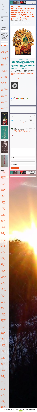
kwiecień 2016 (3, 312)
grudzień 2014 (3, 331)
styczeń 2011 (3, 387)
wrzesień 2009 (3, 406)
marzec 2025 (3, 184)
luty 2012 (2, 371)
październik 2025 (3, 176)
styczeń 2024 (3, 201)
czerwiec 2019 (3, 266)
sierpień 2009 (3, 407)
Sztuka (2, 18)
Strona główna (3, 6)
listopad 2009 (3, 403)
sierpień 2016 (3, 307)
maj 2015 (2, 325)
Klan (1, 23)
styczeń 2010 (3, 401)
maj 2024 (2, 196)
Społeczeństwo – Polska (4, 12)
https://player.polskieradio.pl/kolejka (16, 78)
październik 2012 (3, 362)
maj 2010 (2, 396)
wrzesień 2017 (3, 291)
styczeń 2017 (3, 301)
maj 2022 (2, 225)
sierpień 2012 (3, 364)
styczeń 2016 (3, 315)
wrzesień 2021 (3, 234)
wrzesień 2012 (3, 363)
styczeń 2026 (3, 172)
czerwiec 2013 (3, 352)
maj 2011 (2, 382)
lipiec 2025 (2, 179)
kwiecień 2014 (3, 340)
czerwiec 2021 (3, 238)
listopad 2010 (3, 389)
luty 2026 (2, 171)
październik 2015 (3, 319)
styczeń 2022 (3, 229)
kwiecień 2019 (3, 269)
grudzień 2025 (3, 173)
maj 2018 (2, 282)
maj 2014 (2, 339)
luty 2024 (2, 200)
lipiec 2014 (2, 337)
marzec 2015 (3, 327)
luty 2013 (2, 357)
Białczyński (4, 2)
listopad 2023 (3, 203)
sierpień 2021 (3, 235)
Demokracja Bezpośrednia (3, 25)
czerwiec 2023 (3, 209)
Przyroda (2, 15)
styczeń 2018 (3, 287)
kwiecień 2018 (3, 283)
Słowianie (2, 11)
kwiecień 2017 (3, 297)
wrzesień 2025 (3, 177)
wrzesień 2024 (3, 191)
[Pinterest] (17, 98)
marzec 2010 (3, 399)
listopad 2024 (3, 189)
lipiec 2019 (2, 265)
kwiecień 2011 (3, 383)
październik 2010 (3, 390)
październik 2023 (3, 204)
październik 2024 (3, 190)
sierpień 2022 (3, 221)
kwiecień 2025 (3, 183)
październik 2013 (3, 347)
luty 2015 (2, 328)
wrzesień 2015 (3, 320)
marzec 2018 (3, 284)
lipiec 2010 (2, 394)
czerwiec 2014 (3, 338)
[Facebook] (12, 98)
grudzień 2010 (3, 388)
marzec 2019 (3, 270)
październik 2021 (3, 233)
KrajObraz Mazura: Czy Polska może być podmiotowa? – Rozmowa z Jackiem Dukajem (4, 58)
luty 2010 (2, 400)
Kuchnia (2, 21)
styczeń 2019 (3, 272)
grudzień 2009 (3, 402)
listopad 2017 (3, 289)
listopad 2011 (3, 375)
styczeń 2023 (3, 215)
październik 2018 (3, 276)
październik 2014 (3, 333)
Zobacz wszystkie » (3, 168)
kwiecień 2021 (3, 240)
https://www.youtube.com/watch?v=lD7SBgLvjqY (21, 122)
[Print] (25, 98)
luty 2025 (2, 185)
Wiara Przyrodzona (3, 27)
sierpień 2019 (3, 264)
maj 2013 (2, 353)
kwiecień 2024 (3, 197)
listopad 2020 (3, 246)
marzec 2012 (3, 370)
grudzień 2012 (3, 359)
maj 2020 (2, 253)
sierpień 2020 (3, 250)
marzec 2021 (3, 241)
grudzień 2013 (3, 345)
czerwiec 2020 (3, 252)
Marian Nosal (3, 66)
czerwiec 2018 (3, 281)
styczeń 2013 (3, 358)
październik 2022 (3, 219)
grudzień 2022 (3, 216)
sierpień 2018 (3, 278)
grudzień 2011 (3, 374)
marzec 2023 (3, 213)
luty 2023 (2, 214)
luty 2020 (2, 257)
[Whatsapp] (18, 98)
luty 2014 (2, 343)
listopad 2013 (3, 346)
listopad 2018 (3, 275)
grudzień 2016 (3, 302)
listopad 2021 (3, 232)
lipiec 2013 (2, 351)
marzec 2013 (3, 356)
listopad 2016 (3, 303)
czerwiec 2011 (3, 381)
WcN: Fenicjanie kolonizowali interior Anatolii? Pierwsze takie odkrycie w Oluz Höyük (4, 88)
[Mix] (22, 98)
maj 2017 (2, 296)
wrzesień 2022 (3, 220)
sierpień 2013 (3, 350)
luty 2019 (2, 271)
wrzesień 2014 (3, 334)
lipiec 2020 (2, 251)
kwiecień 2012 (3, 369)
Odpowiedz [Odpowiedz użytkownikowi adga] (33, 128)
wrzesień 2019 (3, 263)
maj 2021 (2, 239)
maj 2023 (2, 210)
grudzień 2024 (3, 188)
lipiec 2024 (2, 194)
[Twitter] (15, 98)
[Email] (27, 98)
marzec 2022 (3, 227)
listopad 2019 (3, 260)
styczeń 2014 (3, 344)
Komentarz (13, 147)
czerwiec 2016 (3, 309)
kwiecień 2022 (3, 226)
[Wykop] (13, 98)
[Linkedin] (20, 98)
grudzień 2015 (3, 316)
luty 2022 (2, 228)
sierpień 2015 (3, 321)
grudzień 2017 (3, 288)
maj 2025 (2, 182)
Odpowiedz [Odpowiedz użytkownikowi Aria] (33, 119)
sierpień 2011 (3, 378)
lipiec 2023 (2, 208)
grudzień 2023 (3, 202)
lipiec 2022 (2, 222)
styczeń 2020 (3, 258)
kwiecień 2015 (3, 326)
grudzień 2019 (3, 259)
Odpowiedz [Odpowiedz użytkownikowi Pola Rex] (33, 134)
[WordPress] (23, 98)
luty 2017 (2, 300)
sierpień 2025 (3, 178)
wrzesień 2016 (3, 306)
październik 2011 (3, 376)
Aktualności (2, 9)
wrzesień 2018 (3, 277)
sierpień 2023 (3, 207)
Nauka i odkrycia (3, 14)
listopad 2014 (3, 332)
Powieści (2, 17)
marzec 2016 (3, 313)
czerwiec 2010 (3, 395)
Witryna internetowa (14, 164)
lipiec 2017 (2, 294)
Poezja (2, 20)
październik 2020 (3, 247)
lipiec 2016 (2, 308)
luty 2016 (2, 314)
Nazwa (12, 157)
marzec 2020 (3, 256)
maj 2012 (2, 368)
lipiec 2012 (2, 365)
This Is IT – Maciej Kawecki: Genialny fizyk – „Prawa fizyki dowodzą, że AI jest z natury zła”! (4, 52)
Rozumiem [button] (20, 410)
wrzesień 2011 (3, 377)
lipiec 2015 (2, 322)
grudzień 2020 (3, 245)
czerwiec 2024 (3, 195)
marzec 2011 (3, 384)
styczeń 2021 (3, 244)
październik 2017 (3, 290)
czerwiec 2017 (3, 295)
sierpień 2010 (3, 393)
